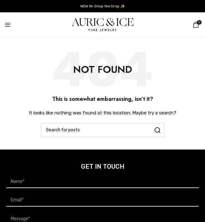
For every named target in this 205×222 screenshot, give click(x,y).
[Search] (102, 130)
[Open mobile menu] (8, 24)
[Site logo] (103, 24)
